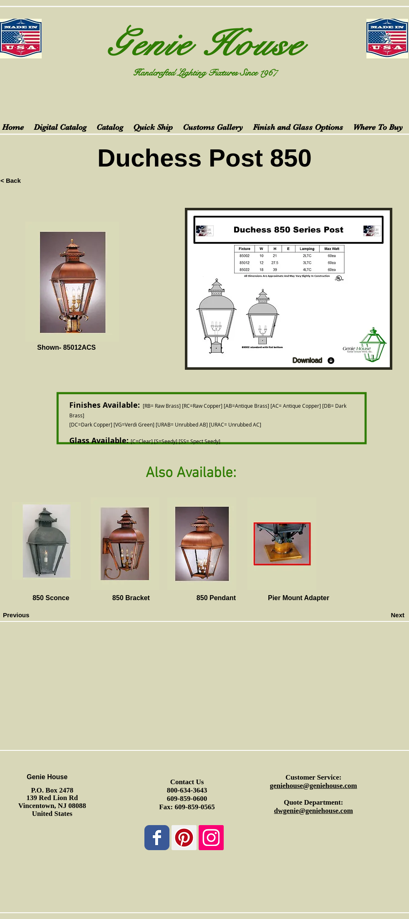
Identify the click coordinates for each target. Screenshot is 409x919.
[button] (366, 598)
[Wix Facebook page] (156, 837)
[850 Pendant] (216, 598)
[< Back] (28, 180)
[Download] (313, 360)
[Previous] (30, 615)
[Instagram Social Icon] (211, 837)
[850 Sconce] (51, 598)
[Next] (383, 615)
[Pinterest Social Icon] (184, 837)
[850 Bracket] (131, 598)
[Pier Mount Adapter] (298, 598)
